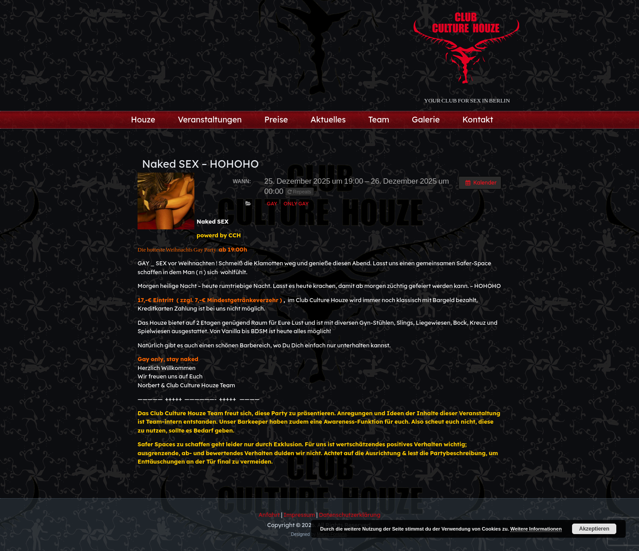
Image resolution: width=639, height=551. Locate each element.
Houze (143, 119)
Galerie (426, 119)
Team (378, 119)
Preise (276, 119)
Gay (272, 204)
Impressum (299, 514)
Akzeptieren (594, 529)
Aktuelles (328, 119)
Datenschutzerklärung (350, 514)
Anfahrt (269, 514)
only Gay (296, 204)
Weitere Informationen (536, 528)
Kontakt (477, 119)
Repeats (300, 191)
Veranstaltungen (210, 119)
